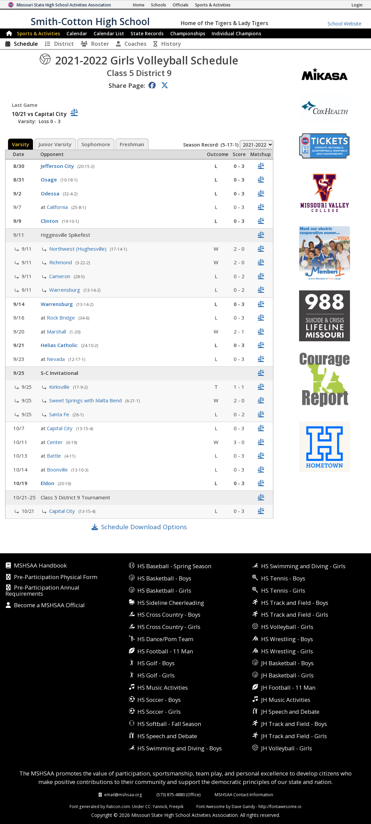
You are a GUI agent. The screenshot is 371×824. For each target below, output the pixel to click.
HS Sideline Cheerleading (170, 603)
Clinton (50, 220)
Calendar (76, 33)
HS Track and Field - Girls (294, 614)
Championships (187, 33)
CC (148, 806)
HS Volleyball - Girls (287, 627)
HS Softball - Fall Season (169, 724)
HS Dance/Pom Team (165, 639)
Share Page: (127, 85)
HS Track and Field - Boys (294, 603)
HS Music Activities (162, 687)
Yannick (160, 806)
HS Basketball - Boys (164, 578)
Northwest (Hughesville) (78, 248)
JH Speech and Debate (290, 711)
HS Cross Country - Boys (168, 614)
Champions (236, 33)
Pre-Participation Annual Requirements (42, 591)
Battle (54, 455)
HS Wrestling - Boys (287, 639)
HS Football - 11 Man (165, 651)
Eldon (48, 483)
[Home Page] (138, 4)
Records (147, 33)
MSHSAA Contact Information (244, 794)
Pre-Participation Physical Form (55, 577)
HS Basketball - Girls (164, 590)
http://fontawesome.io (279, 806)
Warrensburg (65, 289)
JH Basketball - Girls (287, 675)
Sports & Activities (38, 33)
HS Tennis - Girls (283, 590)
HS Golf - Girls (156, 675)
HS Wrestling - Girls (287, 651)
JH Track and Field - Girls (294, 736)
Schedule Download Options (144, 526)
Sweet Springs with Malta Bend (86, 400)
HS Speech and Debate (167, 736)
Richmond (61, 262)
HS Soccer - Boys (159, 700)
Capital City (60, 428)
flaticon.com (118, 806)
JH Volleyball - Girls (286, 748)
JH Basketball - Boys (287, 663)
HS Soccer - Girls (159, 711)
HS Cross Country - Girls (168, 627)
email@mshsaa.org (123, 794)
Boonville (58, 469)
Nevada (56, 359)
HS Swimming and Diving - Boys (179, 748)
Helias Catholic (60, 345)
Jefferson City (58, 165)
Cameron (60, 276)
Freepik (176, 806)
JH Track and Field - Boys (294, 724)
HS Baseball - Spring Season (174, 566)
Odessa (51, 193)
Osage (49, 179)
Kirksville (60, 386)
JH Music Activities (285, 700)
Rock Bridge (61, 317)
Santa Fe (60, 414)
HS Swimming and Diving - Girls (303, 566)
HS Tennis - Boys (283, 578)
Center (55, 442)
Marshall (57, 331)
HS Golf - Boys (156, 663)
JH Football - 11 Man (288, 687)
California (58, 207)
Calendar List (109, 33)
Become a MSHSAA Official (49, 605)
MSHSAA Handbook (40, 565)
